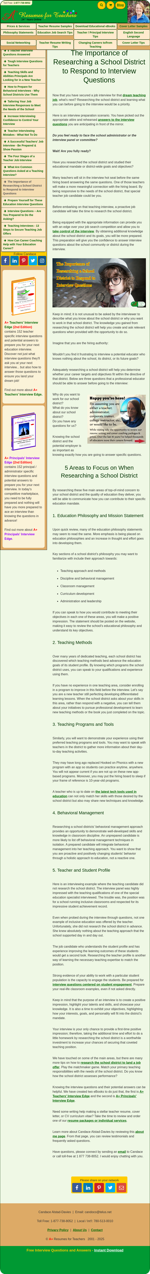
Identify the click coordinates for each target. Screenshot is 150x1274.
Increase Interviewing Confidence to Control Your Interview (20, 120)
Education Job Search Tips (54, 32)
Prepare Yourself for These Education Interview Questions (23, 202)
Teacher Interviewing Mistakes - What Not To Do (20, 132)
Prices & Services (18, 26)
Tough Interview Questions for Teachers (23, 63)
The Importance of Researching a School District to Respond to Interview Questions (22, 187)
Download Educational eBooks (95, 26)
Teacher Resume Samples (55, 26)
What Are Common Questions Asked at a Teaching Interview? (23, 170)
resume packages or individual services (96, 1120)
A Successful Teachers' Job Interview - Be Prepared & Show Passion (23, 145)
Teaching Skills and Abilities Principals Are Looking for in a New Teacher (22, 75)
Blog (120, 5)
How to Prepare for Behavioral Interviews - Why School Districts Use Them (21, 90)
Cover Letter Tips (133, 42)
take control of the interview (73, 231)
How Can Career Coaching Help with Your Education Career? (22, 244)
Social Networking (18, 42)
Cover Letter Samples (134, 26)
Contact (97, 1230)
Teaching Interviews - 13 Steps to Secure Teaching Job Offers (22, 229)
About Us (80, 1230)
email (122, 1151)
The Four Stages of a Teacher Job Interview (19, 158)
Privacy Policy (58, 1230)
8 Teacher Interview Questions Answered (18, 52)
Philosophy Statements (18, 32)
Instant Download (108, 1250)
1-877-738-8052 (22, 3)
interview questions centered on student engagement (91, 984)
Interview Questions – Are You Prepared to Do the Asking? (22, 214)
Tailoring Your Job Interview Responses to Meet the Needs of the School (22, 105)
